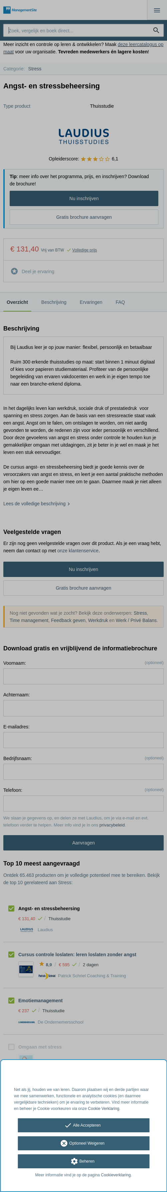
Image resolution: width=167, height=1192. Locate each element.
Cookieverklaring (116, 1175)
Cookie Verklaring (103, 1108)
